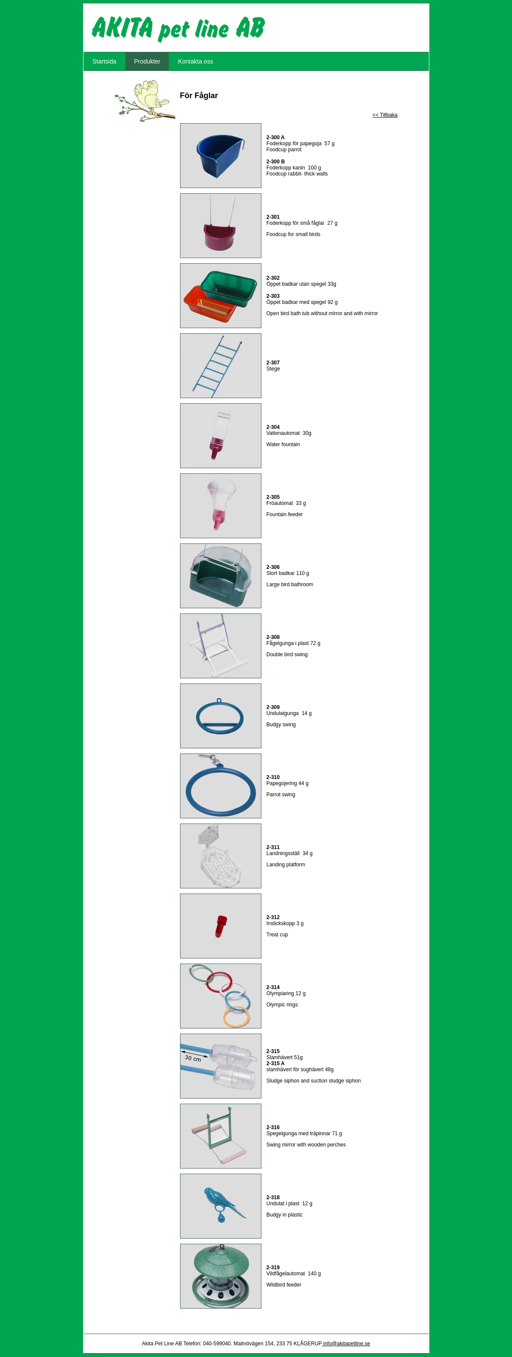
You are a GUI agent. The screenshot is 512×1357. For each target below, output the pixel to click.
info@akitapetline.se (346, 1344)
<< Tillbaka (384, 115)
